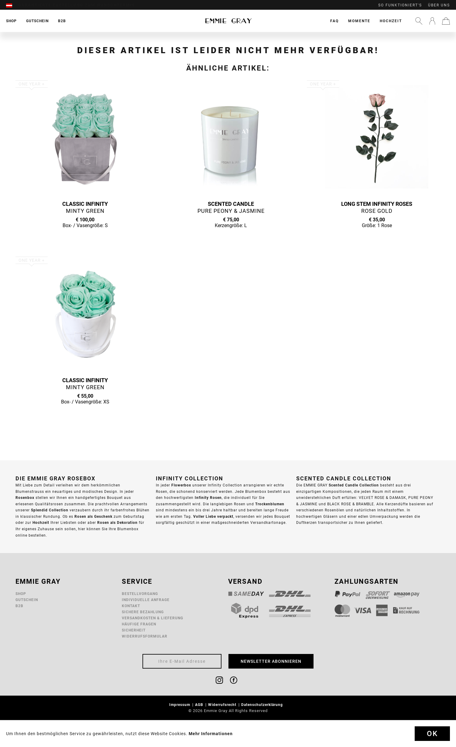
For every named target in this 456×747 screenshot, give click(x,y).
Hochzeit (391, 21)
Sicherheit (134, 630)
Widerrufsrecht (223, 704)
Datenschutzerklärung (262, 704)
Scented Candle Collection (354, 485)
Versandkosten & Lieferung (152, 618)
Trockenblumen (269, 504)
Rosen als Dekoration (117, 522)
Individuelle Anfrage (146, 599)
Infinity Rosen (208, 497)
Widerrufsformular (144, 636)
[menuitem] (12, 5)
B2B (19, 605)
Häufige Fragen (139, 624)
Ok (432, 733)
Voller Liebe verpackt (213, 516)
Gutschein (26, 599)
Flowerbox (181, 485)
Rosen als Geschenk (93, 516)
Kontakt (131, 605)
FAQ (334, 21)
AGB (199, 704)
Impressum (180, 704)
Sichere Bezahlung (143, 612)
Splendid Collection (49, 510)
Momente (359, 21)
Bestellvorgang (140, 593)
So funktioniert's (400, 5)
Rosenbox (24, 497)
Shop (20, 593)
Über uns (439, 5)
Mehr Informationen (211, 733)
